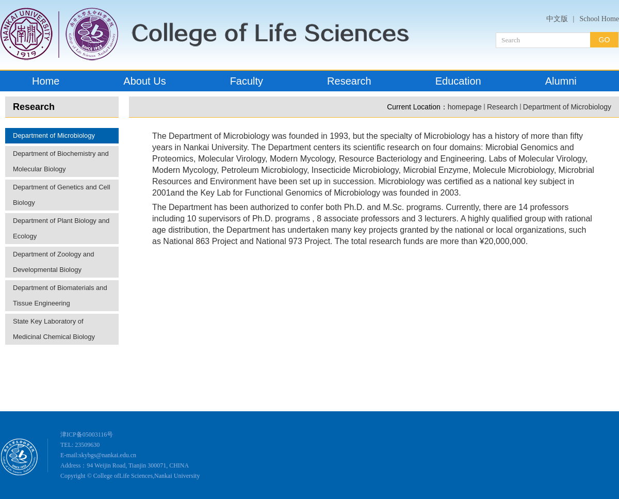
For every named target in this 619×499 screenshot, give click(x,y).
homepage (465, 107)
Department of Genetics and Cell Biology (61, 194)
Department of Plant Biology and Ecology (61, 228)
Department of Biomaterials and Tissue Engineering (60, 295)
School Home (599, 19)
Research (502, 107)
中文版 (557, 19)
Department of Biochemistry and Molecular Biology (61, 161)
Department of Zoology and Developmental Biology (53, 261)
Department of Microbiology (54, 135)
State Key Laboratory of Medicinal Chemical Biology (54, 329)
